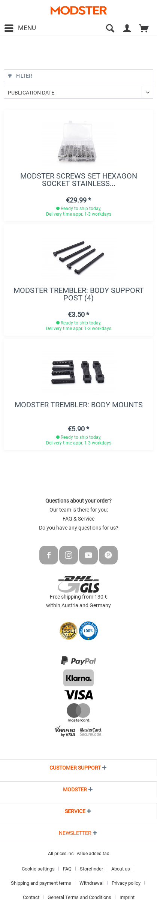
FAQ (67, 869)
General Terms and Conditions (79, 897)
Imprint (127, 897)
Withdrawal (91, 883)
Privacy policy (126, 883)
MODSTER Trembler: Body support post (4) (78, 294)
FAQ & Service (78, 519)
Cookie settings (38, 869)
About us (120, 869)
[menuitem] (20, 28)
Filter (20, 76)
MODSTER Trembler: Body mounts (79, 405)
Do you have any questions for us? (78, 528)
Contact (31, 897)
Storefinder (91, 869)
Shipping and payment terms (41, 883)
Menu (20, 27)
